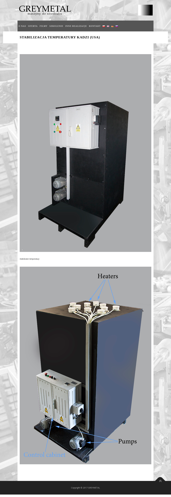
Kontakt (95, 25)
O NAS (22, 25)
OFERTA (33, 25)
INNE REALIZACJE (76, 25)
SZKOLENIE (56, 25)
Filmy (43, 25)
